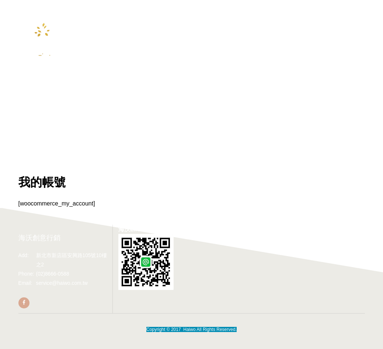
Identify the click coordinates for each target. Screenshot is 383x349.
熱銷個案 (177, 26)
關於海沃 (118, 26)
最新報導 (148, 26)
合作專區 (118, 39)
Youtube (147, 39)
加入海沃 (177, 39)
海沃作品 (207, 26)
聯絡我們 (236, 26)
